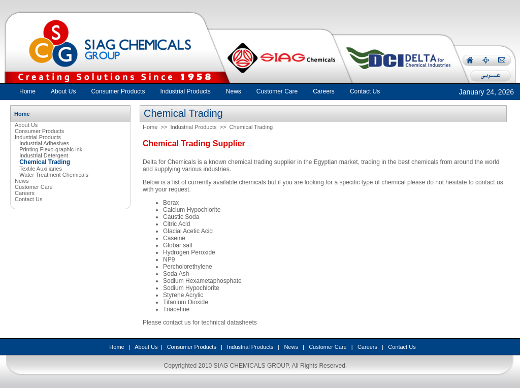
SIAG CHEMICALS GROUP (251, 365)
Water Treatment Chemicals (53, 175)
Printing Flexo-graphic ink (50, 149)
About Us (26, 125)
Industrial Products (38, 137)
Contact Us (28, 199)
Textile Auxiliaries (40, 169)
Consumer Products (39, 131)
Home (27, 91)
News (22, 181)
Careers (25, 193)
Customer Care (34, 187)
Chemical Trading (251, 127)
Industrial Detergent (43, 155)
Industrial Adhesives (44, 143)
